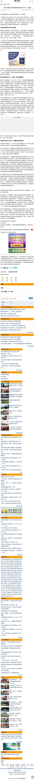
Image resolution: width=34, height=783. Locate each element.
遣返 (14, 589)
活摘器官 (19, 584)
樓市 (16, 578)
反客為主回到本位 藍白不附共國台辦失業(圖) (11, 470)
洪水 (4, 565)
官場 (2, 574)
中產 (2, 580)
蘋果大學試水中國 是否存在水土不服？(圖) (10, 316)
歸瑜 (19, 735)
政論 (6, 755)
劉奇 (17, 593)
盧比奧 (19, 560)
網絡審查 (15, 584)
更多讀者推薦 (30, 346)
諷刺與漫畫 (12, 755)
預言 (20, 595)
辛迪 (2, 740)
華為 (3, 569)
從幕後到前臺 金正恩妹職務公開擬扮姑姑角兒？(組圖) (12, 310)
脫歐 (5, 576)
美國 (2, 571)
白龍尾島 (18, 585)
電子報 (7, 765)
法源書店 (15, 769)
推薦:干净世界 (4, 769)
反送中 (8, 573)
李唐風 (11, 737)
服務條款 (18, 765)
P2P (10, 582)
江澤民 (15, 571)
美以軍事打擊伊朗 (5, 375)
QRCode (11, 267)
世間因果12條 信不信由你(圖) (7, 477)
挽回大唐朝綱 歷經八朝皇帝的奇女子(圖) (10, 352)
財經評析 (18, 755)
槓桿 (12, 576)
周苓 (6, 737)
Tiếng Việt (19, 775)
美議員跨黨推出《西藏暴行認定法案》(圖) (10, 442)
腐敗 (16, 573)
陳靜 (9, 737)
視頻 (2, 678)
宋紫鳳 (2, 735)
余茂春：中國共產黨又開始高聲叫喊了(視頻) (11, 504)
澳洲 (7, 140)
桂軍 (18, 591)
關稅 (16, 569)
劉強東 (16, 580)
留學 (9, 589)
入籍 (21, 589)
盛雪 (17, 737)
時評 (9, 4)
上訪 (8, 584)
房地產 (12, 578)
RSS (25, 767)
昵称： (3, 287)
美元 (14, 576)
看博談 (5, 4)
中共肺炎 (3, 560)
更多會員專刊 (19, 370)
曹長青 (20, 738)
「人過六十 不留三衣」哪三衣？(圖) (9, 661)
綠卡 (2, 591)
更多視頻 (20, 730)
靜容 (3, 738)
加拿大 (2, 576)
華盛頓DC (19, 773)
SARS (4, 587)
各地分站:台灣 (11, 773)
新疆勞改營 (8, 587)
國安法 (18, 561)
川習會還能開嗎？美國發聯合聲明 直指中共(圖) (11, 342)
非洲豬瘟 (5, 582)
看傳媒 (25, 769)
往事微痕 (11, 565)
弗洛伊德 (17, 567)
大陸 (9, 582)
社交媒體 (15, 574)
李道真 (15, 735)
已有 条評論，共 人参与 (7, 291)
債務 (10, 576)
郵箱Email (2, 761)
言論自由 (13, 587)
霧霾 (13, 582)
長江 (2, 565)
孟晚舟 (12, 569)
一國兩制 (9, 574)
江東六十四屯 (4, 585)
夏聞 (4, 737)
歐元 (5, 578)
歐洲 (23, 773)
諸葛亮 (3, 595)
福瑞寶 (28, 769)
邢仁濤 (9, 738)
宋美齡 (8, 593)
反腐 (18, 573)
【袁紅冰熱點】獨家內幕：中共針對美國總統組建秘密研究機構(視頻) (16, 344)
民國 (15, 591)
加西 (25, 773)
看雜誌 (18, 769)
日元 (8, 578)
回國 (18, 589)
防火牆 (19, 582)
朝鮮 (20, 574)
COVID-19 (4, 561)
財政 (18, 578)
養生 (12, 597)
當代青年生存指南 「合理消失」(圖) (9, 542)
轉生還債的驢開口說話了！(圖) (8, 487)
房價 (21, 580)
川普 (13, 560)
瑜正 (12, 738)
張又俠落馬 (3, 377)
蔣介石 (5, 593)
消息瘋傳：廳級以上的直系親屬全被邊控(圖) (10, 324)
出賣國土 (12, 563)
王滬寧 (11, 571)
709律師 (5, 584)
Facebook (17, 767)
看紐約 (21, 769)
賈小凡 (12, 735)
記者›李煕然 (3, 223)
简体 (30, 1)
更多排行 (20, 675)
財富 (20, 578)
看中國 (4, 224)
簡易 (10, 735)
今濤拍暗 (6, 735)
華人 (2, 589)
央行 (8, 576)
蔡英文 (10, 580)
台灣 (8, 580)
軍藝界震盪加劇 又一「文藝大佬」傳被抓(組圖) (11, 312)
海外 (7, 591)
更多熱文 (20, 638)
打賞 (27, 9)
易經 (6, 595)
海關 (11, 589)
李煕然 (2, 756)
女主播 (17, 587)
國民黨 (13, 561)
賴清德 (15, 560)
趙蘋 (19, 737)
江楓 (14, 738)
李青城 (6, 738)
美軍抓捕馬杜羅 (4, 379)
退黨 (8, 567)
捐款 (28, 765)
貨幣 (17, 576)
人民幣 (19, 576)
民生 (4, 591)
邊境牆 (18, 569)
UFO (20, 567)
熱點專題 (4, 373)
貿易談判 (5, 571)
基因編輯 (16, 582)
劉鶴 (9, 571)
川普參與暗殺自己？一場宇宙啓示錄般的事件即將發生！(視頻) (15, 682)
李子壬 (17, 738)
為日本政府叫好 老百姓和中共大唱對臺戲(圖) (10, 322)
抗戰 (20, 591)
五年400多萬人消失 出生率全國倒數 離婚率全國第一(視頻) (15, 688)
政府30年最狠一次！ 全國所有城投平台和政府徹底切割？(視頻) (15, 704)
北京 (13, 580)
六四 (5, 567)
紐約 (16, 773)
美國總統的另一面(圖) (6, 354)
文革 (10, 597)
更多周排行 (19, 555)
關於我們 (12, 765)
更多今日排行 (19, 506)
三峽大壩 (16, 563)
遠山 (2, 737)
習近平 (15, 17)
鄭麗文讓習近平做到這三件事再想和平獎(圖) (11, 549)
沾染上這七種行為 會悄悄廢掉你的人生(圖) (10, 501)
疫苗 (10, 567)
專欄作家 (4, 733)
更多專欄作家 (19, 742)
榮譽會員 (10, 258)
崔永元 (18, 571)
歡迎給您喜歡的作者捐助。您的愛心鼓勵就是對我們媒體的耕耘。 (15, 229)
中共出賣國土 (16, 565)
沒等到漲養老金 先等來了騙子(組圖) (9, 528)
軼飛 (21, 735)
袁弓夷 (7, 565)
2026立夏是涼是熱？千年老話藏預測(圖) (10, 673)
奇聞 (2, 597)
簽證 (16, 589)
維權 (2, 584)
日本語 (23, 775)
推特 (22, 767)
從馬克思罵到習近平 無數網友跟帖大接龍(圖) (10, 330)
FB (18, 574)
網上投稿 (12, 767)
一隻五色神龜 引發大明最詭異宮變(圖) (9, 364)
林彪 (14, 593)
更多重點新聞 (19, 433)
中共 (5, 573)
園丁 (14, 737)
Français (15, 775)
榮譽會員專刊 (5, 350)
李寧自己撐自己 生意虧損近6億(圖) (8, 314)
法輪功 (1, 27)
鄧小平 (11, 593)
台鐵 (16, 561)
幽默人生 (10, 595)
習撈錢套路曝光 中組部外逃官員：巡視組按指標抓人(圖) (13, 328)
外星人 (4, 597)
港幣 (10, 578)
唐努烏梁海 (9, 585)
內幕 (3, 573)
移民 (4, 589)
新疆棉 (20, 563)
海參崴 (4, 580)
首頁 (1, 4)
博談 (9, 755)
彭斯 (21, 569)
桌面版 (2, 765)
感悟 (16, 595)
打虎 (20, 573)
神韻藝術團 (9, 769)
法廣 (12, 574)
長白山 (14, 585)
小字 (32, 9)
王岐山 (9, 569)
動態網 (16, 771)
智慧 (13, 595)
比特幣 (2, 578)
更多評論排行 (30, 333)
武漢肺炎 (9, 560)
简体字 (11, 775)
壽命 (8, 597)
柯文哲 (12, 567)
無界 (19, 771)
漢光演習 (9, 561)
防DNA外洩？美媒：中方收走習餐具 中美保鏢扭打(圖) (12, 326)
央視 (20, 587)
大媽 (19, 580)
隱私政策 (23, 765)
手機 (18, 595)
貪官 (11, 573)
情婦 (13, 573)
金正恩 (6, 569)
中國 (16, 148)
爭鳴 (4, 755)
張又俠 (8, 563)
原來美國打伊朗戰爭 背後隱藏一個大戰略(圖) (11, 448)
